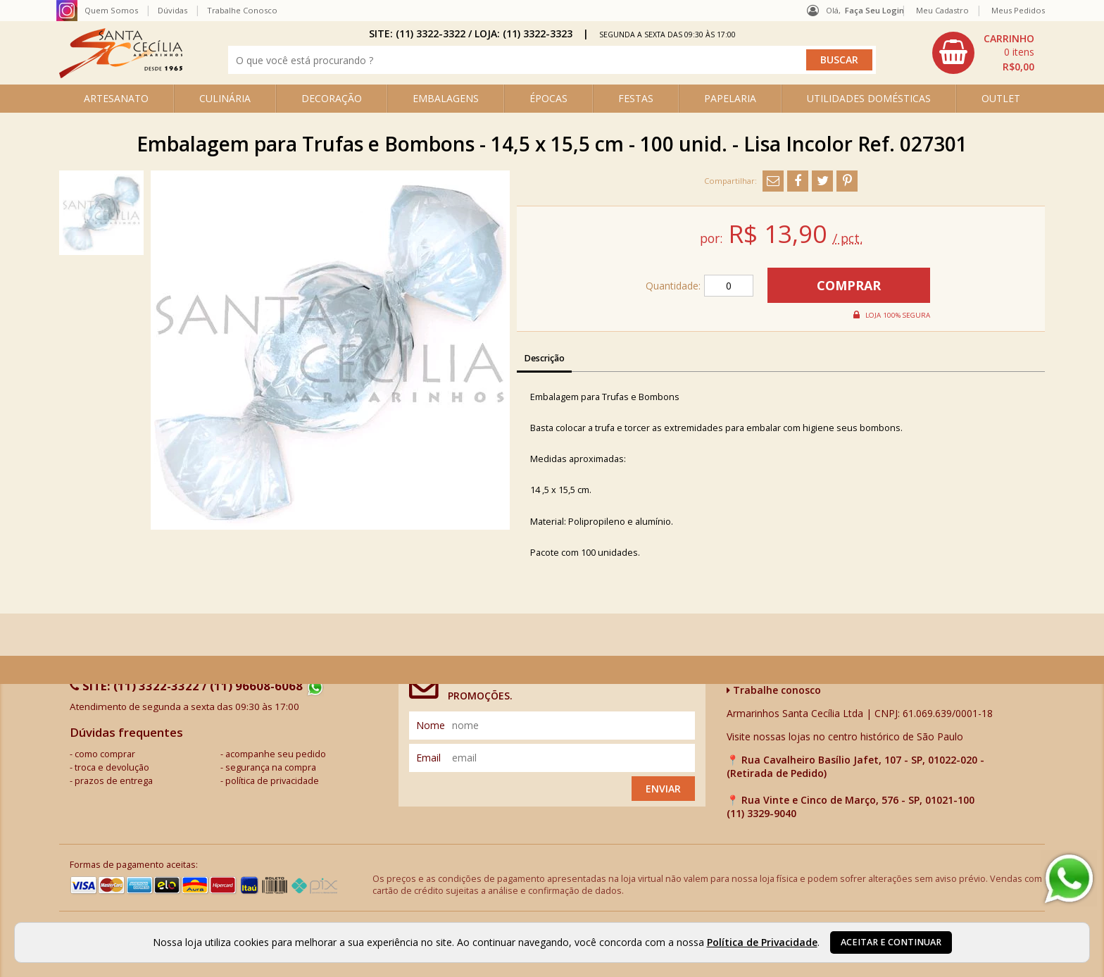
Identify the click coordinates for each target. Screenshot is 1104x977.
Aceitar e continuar (891, 942)
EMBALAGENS (446, 98)
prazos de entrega (114, 781)
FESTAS (635, 98)
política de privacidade (272, 781)
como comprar (105, 754)
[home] (120, 74)
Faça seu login (874, 10)
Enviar (663, 788)
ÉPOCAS (548, 98)
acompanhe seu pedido (275, 754)
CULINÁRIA (225, 98)
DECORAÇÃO (331, 98)
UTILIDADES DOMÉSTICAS (869, 98)
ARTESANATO (116, 98)
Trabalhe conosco (774, 690)
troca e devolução (112, 767)
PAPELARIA (730, 98)
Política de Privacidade (762, 942)
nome (430, 725)
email (428, 757)
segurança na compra (270, 767)
